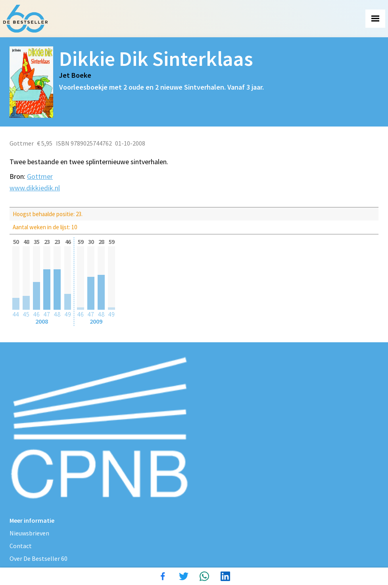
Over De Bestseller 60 (38, 558)
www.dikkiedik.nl (35, 187)
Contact (21, 546)
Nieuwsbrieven (29, 533)
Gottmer (40, 176)
